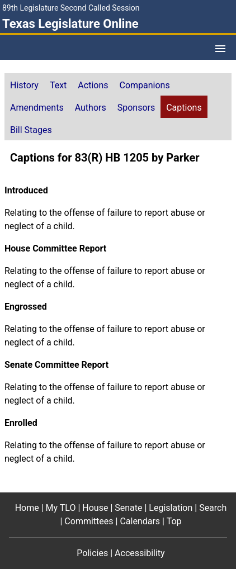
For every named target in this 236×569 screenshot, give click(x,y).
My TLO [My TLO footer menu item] (61, 507)
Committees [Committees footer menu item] (88, 521)
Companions (145, 85)
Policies (92, 553)
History (24, 85)
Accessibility (140, 553)
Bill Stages (31, 130)
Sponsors (136, 107)
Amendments (37, 107)
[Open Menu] (220, 48)
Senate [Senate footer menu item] (128, 507)
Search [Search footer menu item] (212, 507)
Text (58, 85)
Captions (183, 107)
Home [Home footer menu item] (27, 507)
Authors (90, 107)
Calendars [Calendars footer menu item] (140, 521)
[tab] (24, 84)
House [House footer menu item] (95, 507)
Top (174, 521)
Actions (93, 85)
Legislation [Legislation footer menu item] (170, 507)
